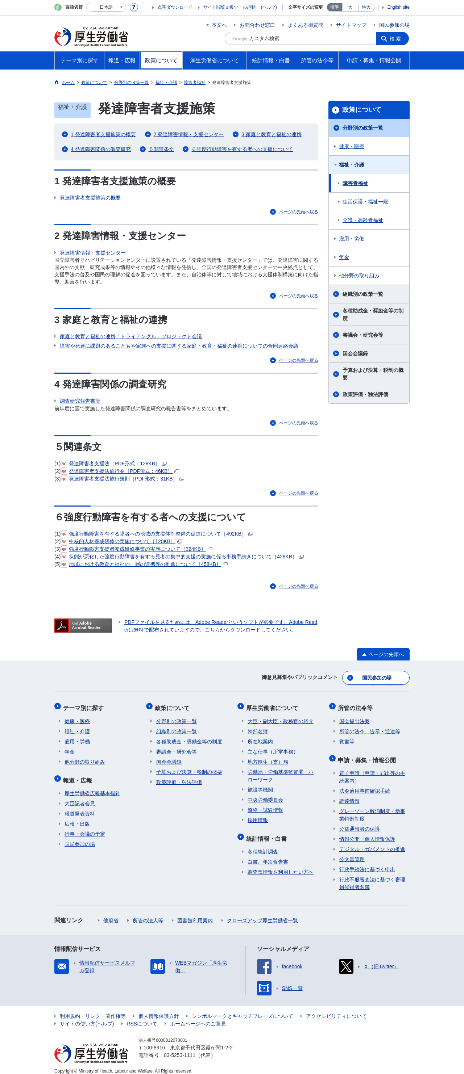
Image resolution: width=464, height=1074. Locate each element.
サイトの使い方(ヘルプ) (87, 1017)
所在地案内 (260, 738)
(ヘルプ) (269, 7)
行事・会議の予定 (85, 827)
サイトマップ (351, 25)
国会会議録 (355, 353)
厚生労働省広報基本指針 (92, 787)
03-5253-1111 (179, 1049)
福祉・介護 (351, 165)
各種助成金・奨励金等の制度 (373, 314)
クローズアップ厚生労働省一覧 (262, 914)
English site (399, 7)
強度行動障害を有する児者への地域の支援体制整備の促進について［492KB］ (157, 534)
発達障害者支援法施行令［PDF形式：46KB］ (120, 471)
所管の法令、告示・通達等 (369, 727)
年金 (344, 257)
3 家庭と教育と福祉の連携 (271, 134)
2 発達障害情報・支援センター (189, 134)
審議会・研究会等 (363, 335)
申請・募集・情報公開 (368, 754)
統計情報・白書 (268, 833)
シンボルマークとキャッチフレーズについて (242, 1009)
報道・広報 (79, 775)
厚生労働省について (274, 705)
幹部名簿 (258, 727)
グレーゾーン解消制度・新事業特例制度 (372, 808)
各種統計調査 (263, 845)
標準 (334, 7)
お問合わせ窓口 (257, 25)
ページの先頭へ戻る (298, 211)
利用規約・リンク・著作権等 (93, 1009)
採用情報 (258, 816)
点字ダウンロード (175, 7)
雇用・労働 (351, 239)
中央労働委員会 (265, 796)
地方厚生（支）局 (268, 758)
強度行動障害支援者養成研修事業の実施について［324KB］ (136, 549)
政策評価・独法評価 (365, 394)
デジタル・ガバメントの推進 (372, 843)
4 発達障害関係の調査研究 (101, 149)
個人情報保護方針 (158, 1009)
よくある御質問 (305, 25)
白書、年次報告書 (268, 855)
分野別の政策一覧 (363, 128)
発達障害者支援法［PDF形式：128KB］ (114, 463)
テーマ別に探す (85, 705)
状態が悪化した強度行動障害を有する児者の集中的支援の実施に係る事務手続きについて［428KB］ (182, 556)
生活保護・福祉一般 (365, 202)
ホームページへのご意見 (198, 1017)
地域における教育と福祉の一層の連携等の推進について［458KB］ (144, 564)
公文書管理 (352, 853)
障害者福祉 (355, 183)
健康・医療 (351, 146)
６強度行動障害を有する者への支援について (242, 149)
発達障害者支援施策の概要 (90, 198)
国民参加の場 (394, 25)
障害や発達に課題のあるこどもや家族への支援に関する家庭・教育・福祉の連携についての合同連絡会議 (179, 346)
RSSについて (142, 1017)
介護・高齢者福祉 (363, 220)
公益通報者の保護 (359, 822)
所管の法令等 (356, 705)
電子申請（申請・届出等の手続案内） (372, 770)
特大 (366, 7)
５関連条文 (161, 149)
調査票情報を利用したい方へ (281, 865)
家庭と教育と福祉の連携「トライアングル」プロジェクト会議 (131, 336)
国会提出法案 (354, 717)
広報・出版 (77, 817)
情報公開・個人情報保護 (367, 832)
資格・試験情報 (265, 806)
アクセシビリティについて (336, 1009)
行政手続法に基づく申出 (367, 863)
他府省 (111, 914)
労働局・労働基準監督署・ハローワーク (281, 772)
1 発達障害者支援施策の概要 (103, 134)
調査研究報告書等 (80, 401)
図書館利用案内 (195, 914)
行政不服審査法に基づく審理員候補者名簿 (372, 877)
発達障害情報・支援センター (93, 253)
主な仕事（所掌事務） (273, 748)
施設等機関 (260, 786)
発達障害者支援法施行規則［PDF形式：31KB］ (122, 479)
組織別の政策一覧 (363, 294)
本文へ (219, 25)
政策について (361, 109)
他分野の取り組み (359, 275)
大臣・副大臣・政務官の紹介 (281, 717)
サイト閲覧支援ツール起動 (229, 7)
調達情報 (349, 794)
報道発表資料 (80, 807)
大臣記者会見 (80, 797)
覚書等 (347, 738)
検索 (396, 38)
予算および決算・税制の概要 (373, 374)
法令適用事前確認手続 (364, 784)
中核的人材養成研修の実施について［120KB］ (121, 541)
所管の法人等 (148, 914)
